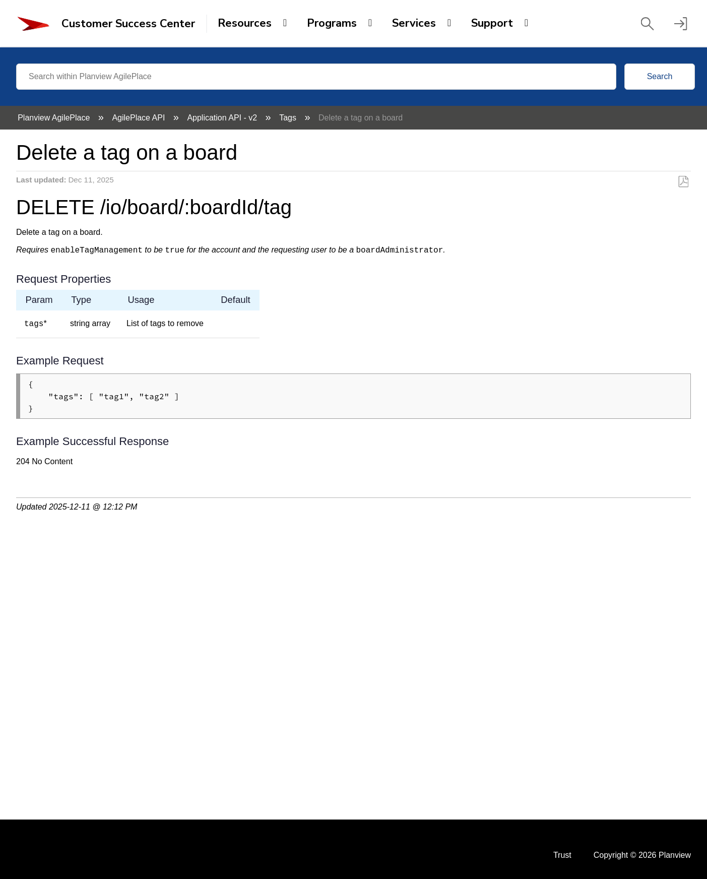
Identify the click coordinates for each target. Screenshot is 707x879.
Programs (332, 23)
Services (414, 23)
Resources (245, 23)
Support (492, 23)
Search (660, 76)
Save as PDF (683, 182)
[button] (647, 23)
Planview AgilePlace (55, 117)
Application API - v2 (223, 117)
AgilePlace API (139, 117)
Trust (562, 855)
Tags (288, 117)
